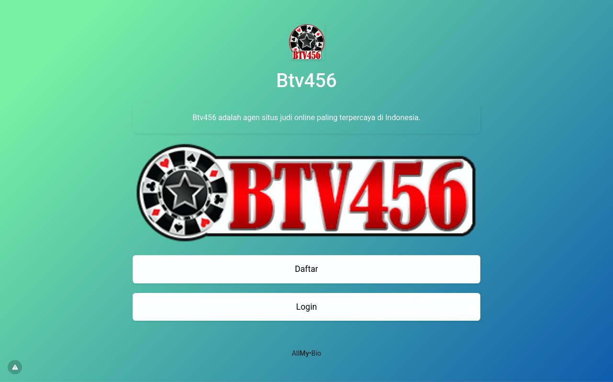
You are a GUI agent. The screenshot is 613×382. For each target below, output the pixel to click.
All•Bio (306, 353)
